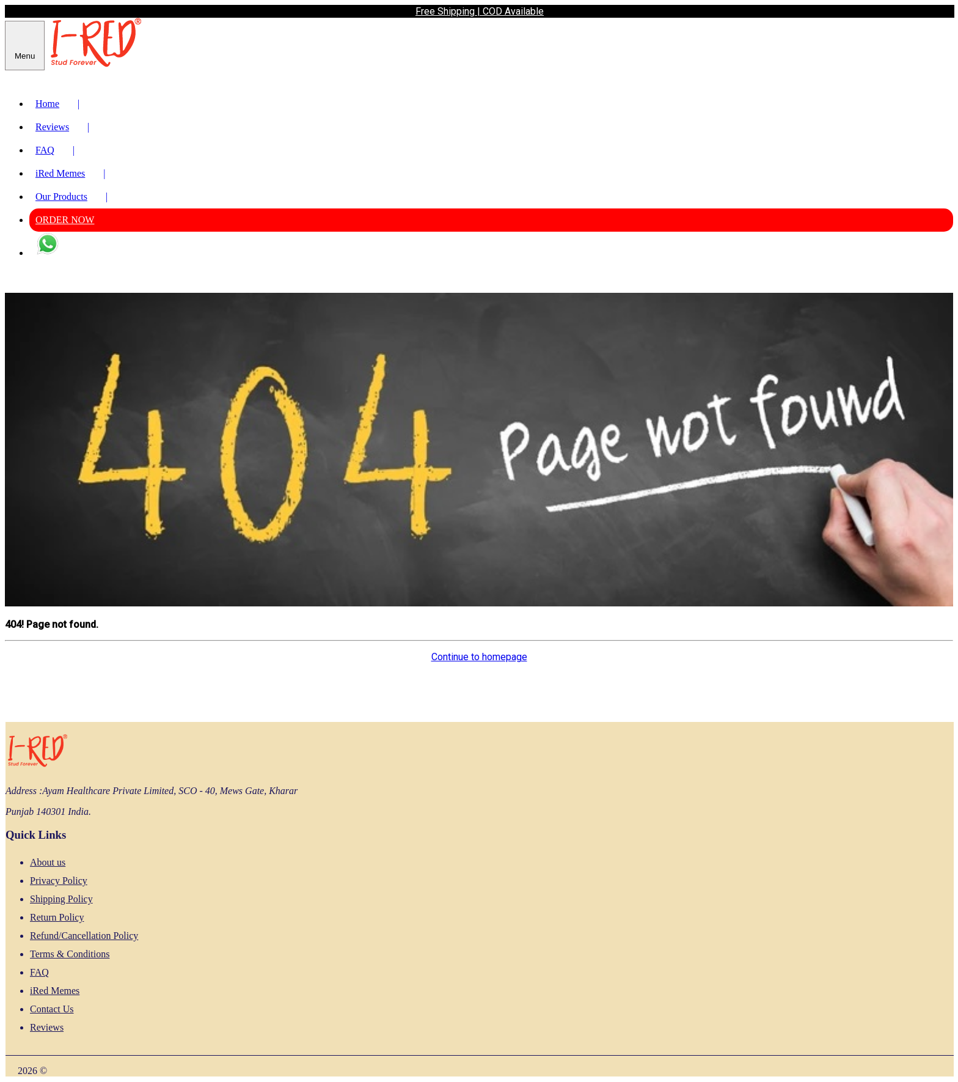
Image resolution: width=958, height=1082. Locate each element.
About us (47, 862)
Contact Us (52, 1009)
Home (60, 103)
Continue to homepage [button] (479, 657)
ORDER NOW (64, 220)
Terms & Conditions (69, 954)
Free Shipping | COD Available (479, 11)
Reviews (62, 127)
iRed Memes (70, 173)
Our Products (71, 196)
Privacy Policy (58, 880)
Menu (25, 56)
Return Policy (57, 917)
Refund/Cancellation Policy (84, 935)
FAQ (58, 150)
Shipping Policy (61, 899)
